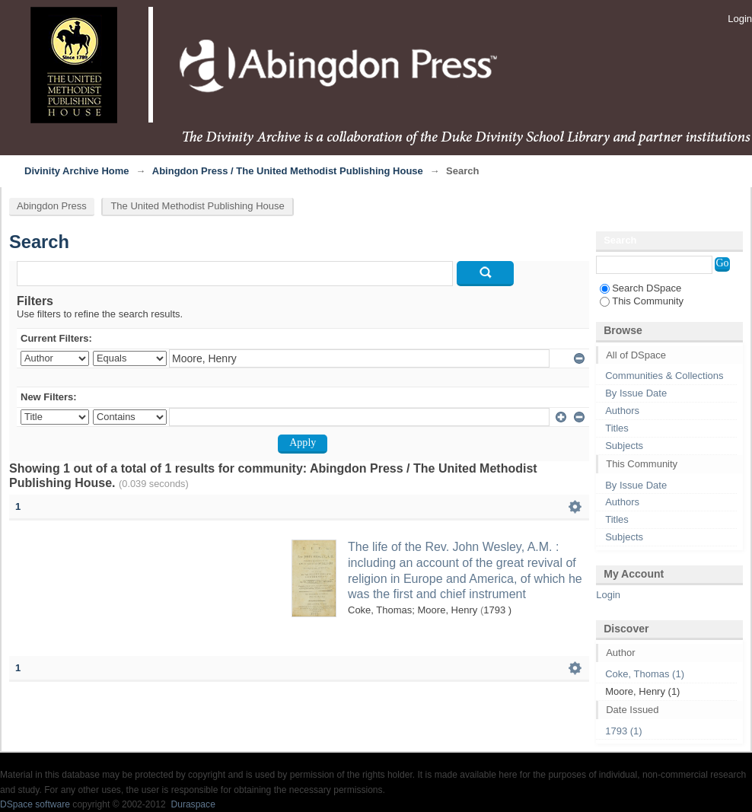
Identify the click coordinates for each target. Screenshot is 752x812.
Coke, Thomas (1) (644, 674)
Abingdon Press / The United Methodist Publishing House (287, 171)
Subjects (624, 445)
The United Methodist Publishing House (197, 206)
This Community (641, 301)
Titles (617, 428)
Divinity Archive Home (76, 171)
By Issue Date (636, 393)
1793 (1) (623, 731)
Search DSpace (640, 288)
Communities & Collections (664, 375)
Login (740, 18)
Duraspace (192, 804)
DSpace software (35, 804)
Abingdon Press (52, 206)
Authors (622, 410)
